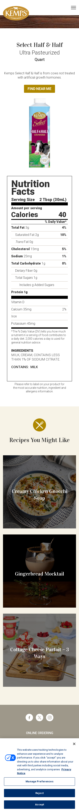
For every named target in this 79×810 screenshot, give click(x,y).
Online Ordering (39, 733)
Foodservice (39, 740)
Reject (39, 795)
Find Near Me (39, 89)
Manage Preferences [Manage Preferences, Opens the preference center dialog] (39, 783)
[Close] (74, 746)
